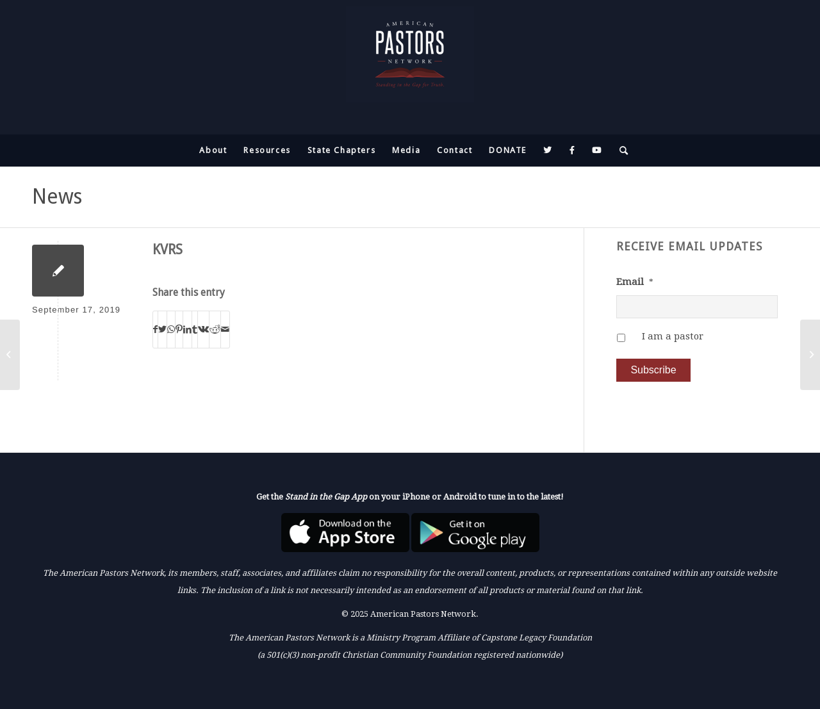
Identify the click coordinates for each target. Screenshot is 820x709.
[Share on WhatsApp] (171, 329)
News (57, 196)
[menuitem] (213, 150)
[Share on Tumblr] (194, 329)
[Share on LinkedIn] (187, 329)
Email (634, 282)
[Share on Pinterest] (179, 329)
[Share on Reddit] (214, 329)
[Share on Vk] (203, 329)
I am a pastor (672, 336)
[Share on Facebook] (155, 329)
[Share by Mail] (225, 329)
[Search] (620, 150)
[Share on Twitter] (162, 329)
